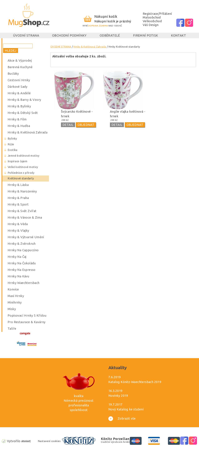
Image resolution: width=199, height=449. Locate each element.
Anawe (26, 441)
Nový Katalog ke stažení (126, 409)
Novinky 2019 (118, 395)
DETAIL (67, 124)
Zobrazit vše (122, 418)
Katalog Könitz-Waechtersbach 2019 (134, 382)
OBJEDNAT (86, 124)
